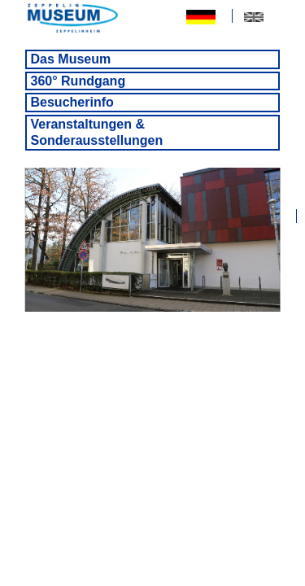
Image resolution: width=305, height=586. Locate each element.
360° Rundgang (78, 81)
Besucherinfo (72, 102)
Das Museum (71, 59)
